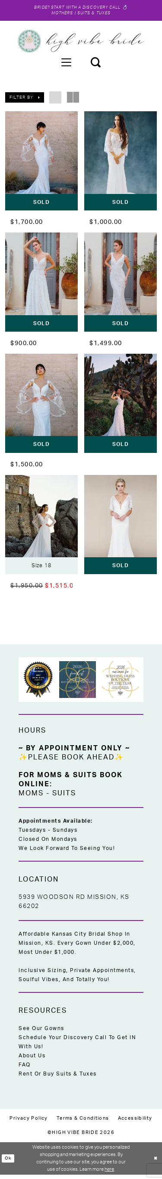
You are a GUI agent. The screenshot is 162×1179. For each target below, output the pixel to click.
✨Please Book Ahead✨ (71, 761)
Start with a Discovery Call (87, 8)
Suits (64, 797)
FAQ (25, 1069)
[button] (66, 64)
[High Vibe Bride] (81, 43)
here (109, 1173)
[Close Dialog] (154, 1163)
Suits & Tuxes (95, 15)
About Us (32, 1060)
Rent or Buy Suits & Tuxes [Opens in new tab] (58, 1078)
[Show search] (95, 64)
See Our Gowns (41, 1032)
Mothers (59, 15)
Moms (31, 797)
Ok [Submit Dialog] (8, 1162)
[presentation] (41, 163)
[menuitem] (66, 64)
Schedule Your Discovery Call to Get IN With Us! (77, 1046)
